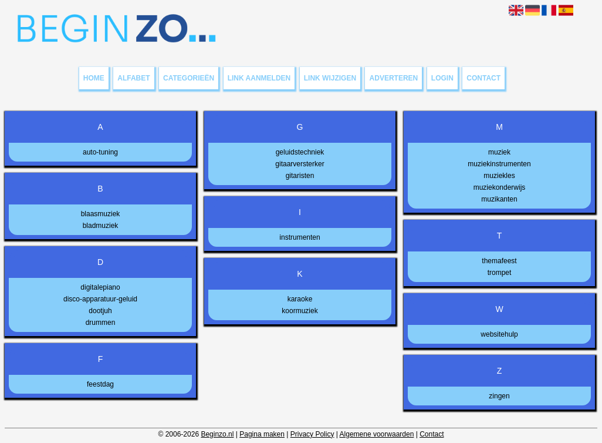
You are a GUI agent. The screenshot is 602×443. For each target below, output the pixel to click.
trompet (500, 273)
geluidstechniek (300, 152)
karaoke (300, 299)
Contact (483, 78)
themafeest (499, 261)
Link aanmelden (259, 78)
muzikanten (499, 199)
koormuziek (299, 311)
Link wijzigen (330, 78)
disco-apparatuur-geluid (100, 299)
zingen (499, 396)
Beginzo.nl (217, 434)
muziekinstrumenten (499, 164)
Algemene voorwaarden (377, 434)
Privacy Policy (312, 434)
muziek (499, 152)
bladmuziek (101, 226)
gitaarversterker (299, 164)
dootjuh (100, 311)
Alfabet (133, 78)
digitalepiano (100, 287)
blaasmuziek (100, 214)
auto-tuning (100, 152)
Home (93, 78)
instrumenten (299, 237)
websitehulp (499, 334)
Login (442, 78)
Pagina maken (262, 434)
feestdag (100, 384)
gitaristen (300, 176)
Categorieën (188, 78)
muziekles (499, 176)
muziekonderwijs (500, 187)
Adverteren (394, 78)
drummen (101, 322)
